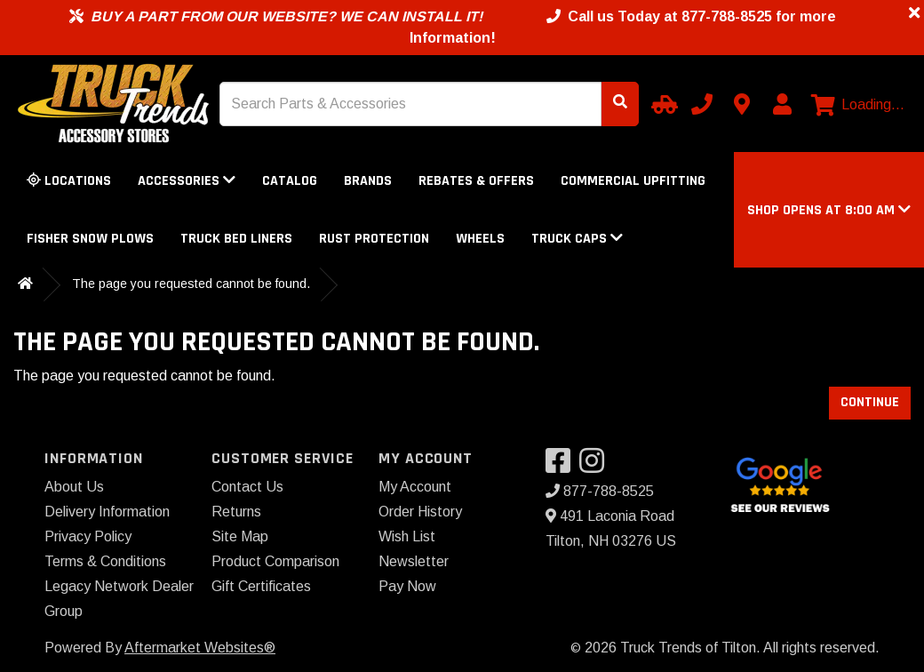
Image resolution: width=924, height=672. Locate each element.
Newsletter (413, 561)
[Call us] (702, 104)
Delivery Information (107, 511)
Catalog (289, 181)
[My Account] (782, 104)
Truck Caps (577, 238)
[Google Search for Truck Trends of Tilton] (779, 483)
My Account (414, 486)
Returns (236, 511)
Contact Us (247, 486)
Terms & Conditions (105, 561)
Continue (869, 402)
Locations (69, 181)
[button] (829, 210)
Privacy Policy (87, 536)
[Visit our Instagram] (596, 466)
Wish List (406, 536)
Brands (368, 181)
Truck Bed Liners (236, 238)
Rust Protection (374, 238)
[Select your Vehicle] (662, 104)
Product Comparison (275, 561)
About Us (74, 486)
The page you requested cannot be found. (191, 283)
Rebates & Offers (476, 181)
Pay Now (407, 586)
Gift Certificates (261, 586)
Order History (420, 511)
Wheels (480, 238)
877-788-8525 (600, 491)
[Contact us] (742, 104)
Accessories (186, 181)
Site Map (239, 536)
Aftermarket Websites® (199, 647)
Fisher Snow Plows (90, 238)
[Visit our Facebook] (562, 466)
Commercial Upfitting (633, 181)
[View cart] (857, 105)
